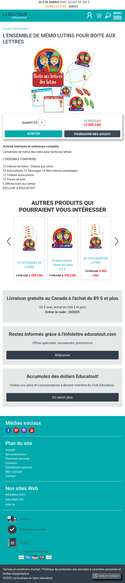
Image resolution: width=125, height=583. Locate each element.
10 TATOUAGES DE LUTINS (29, 265)
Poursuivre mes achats (92, 134)
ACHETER (33, 133)
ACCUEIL (7, 29)
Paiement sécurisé (17, 458)
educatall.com (14, 499)
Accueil (10, 450)
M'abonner (62, 355)
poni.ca (10, 504)
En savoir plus (62, 397)
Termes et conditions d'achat (21, 569)
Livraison (11, 463)
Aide (106, 575)
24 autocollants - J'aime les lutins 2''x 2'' (62, 265)
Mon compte (13, 471)
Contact (10, 476)
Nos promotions (15, 454)
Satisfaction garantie (18, 467)
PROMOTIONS (20, 29)
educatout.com (15, 494)
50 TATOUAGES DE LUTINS (96, 260)
